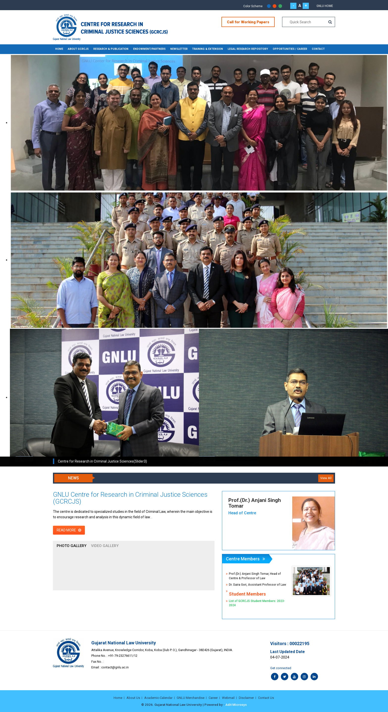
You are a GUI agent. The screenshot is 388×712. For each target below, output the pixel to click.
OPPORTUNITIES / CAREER (283, 49)
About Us (133, 697)
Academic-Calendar (158, 697)
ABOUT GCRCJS (77, 49)
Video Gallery (105, 545)
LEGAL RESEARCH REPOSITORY (242, 49)
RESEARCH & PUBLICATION (109, 49)
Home (59, 49)
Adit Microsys (236, 705)
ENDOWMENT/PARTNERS (145, 49)
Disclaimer (246, 697)
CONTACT (310, 49)
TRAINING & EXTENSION (202, 49)
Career (213, 697)
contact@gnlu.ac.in (115, 667)
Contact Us (266, 697)
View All (326, 478)
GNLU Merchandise (190, 697)
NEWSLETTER (174, 49)
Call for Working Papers (248, 22)
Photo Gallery (71, 545)
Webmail (228, 697)
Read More (69, 530)
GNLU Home (324, 6)
